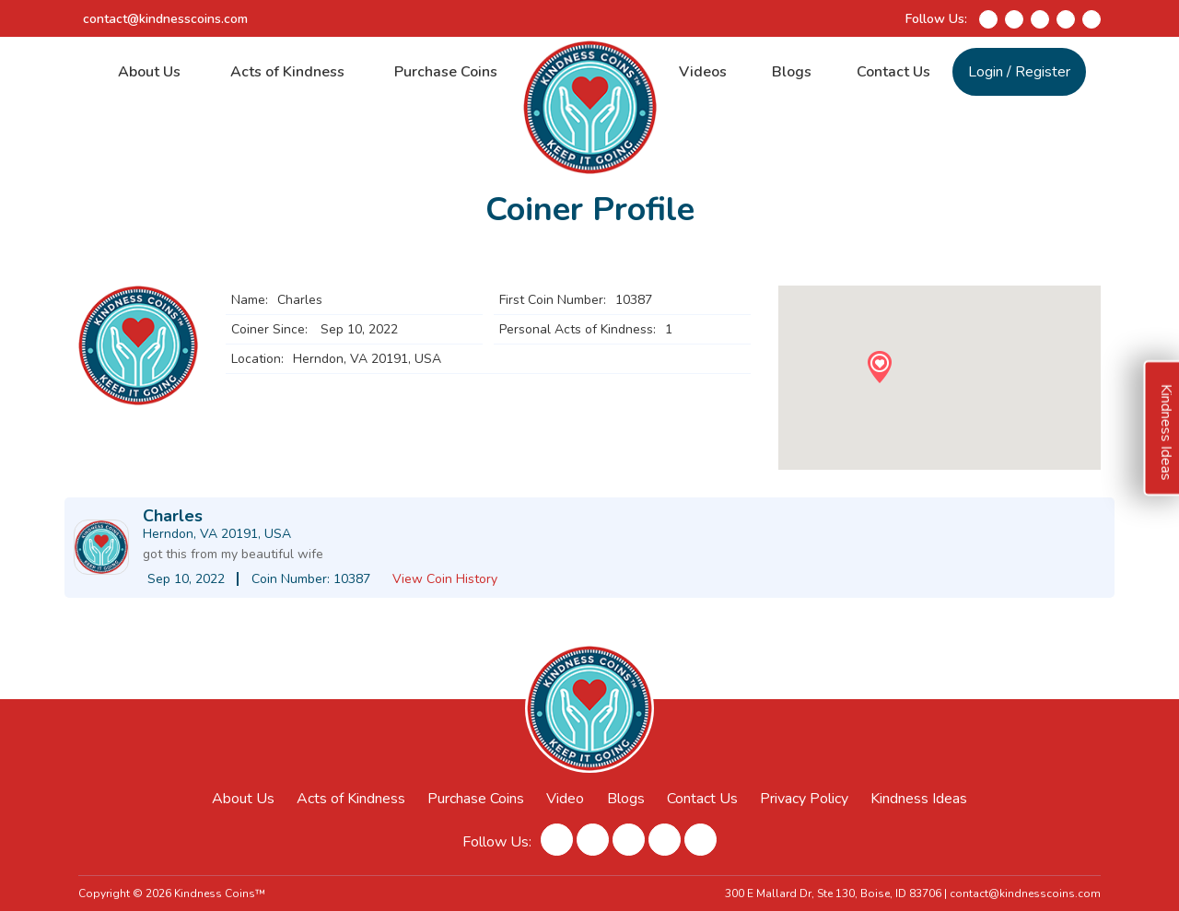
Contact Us (893, 72)
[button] (879, 367)
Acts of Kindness (287, 72)
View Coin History (444, 579)
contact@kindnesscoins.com (165, 19)
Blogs (791, 72)
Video (565, 798)
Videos (703, 72)
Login (985, 72)
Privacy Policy (804, 798)
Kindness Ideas (918, 798)
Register (1042, 72)
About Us (149, 72)
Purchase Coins (445, 72)
